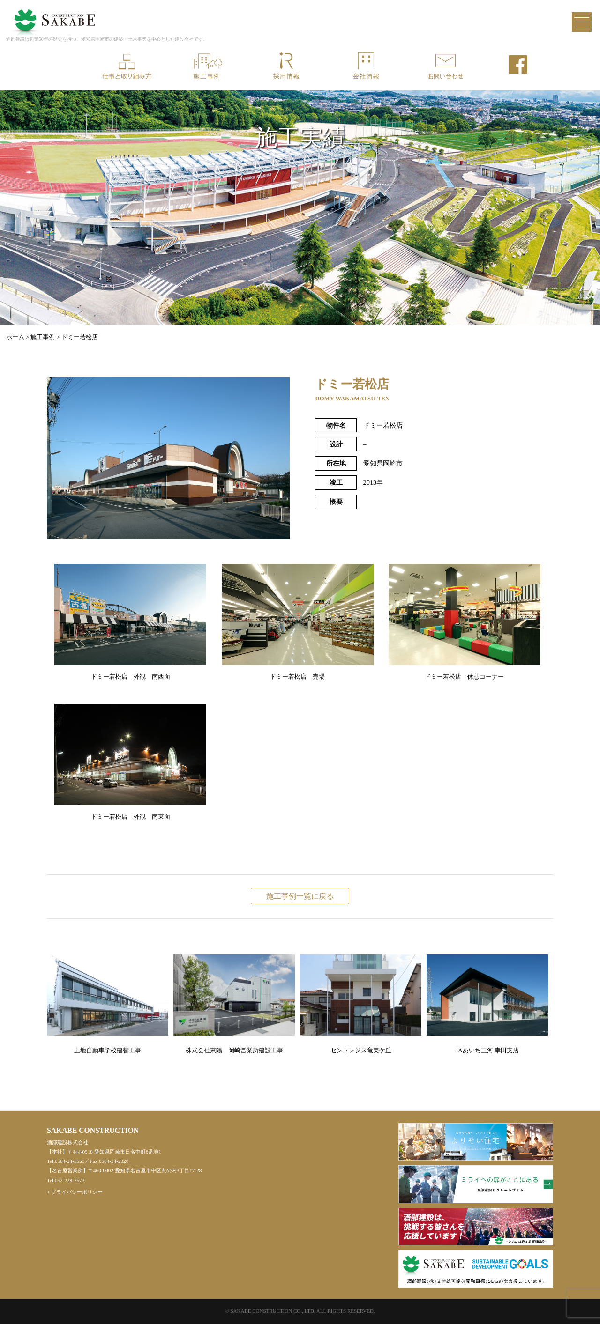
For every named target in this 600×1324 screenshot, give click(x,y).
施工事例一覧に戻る (300, 896)
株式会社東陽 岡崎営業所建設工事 (234, 1004)
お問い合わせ (445, 66)
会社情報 (365, 66)
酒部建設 (53, 16)
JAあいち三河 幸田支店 (487, 1004)
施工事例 (206, 66)
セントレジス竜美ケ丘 (360, 1004)
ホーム (15, 337)
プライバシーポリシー (77, 1192)
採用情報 (286, 66)
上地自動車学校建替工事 (107, 1004)
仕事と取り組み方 (126, 66)
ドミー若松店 (79, 337)
